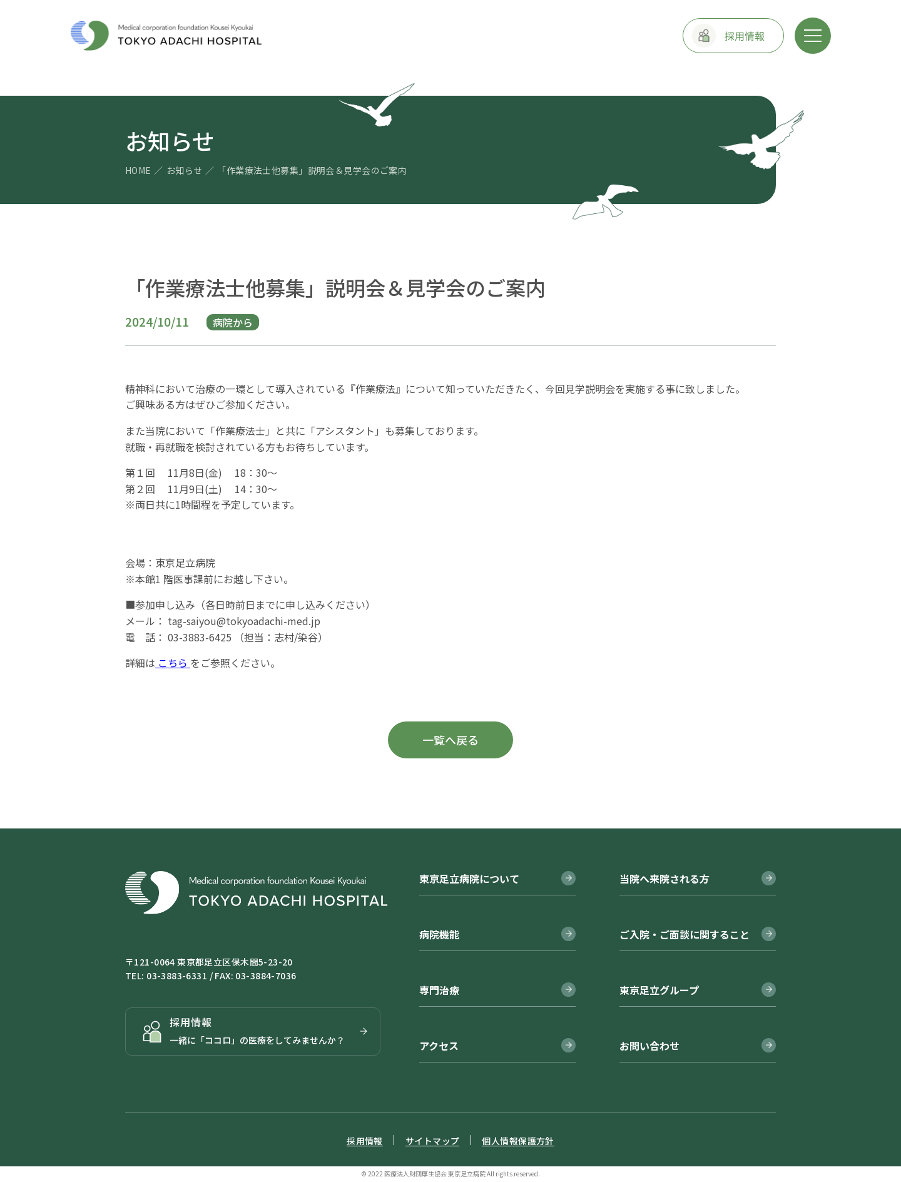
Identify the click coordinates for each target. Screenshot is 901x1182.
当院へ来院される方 (664, 878)
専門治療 (439, 989)
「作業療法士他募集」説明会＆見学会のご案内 (312, 170)
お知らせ (184, 170)
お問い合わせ (649, 1045)
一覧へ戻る (450, 739)
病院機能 (439, 934)
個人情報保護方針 (518, 1140)
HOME (138, 170)
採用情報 (365, 1140)
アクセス (439, 1045)
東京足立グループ (659, 989)
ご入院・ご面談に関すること (684, 934)
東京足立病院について (469, 878)
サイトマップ (432, 1140)
